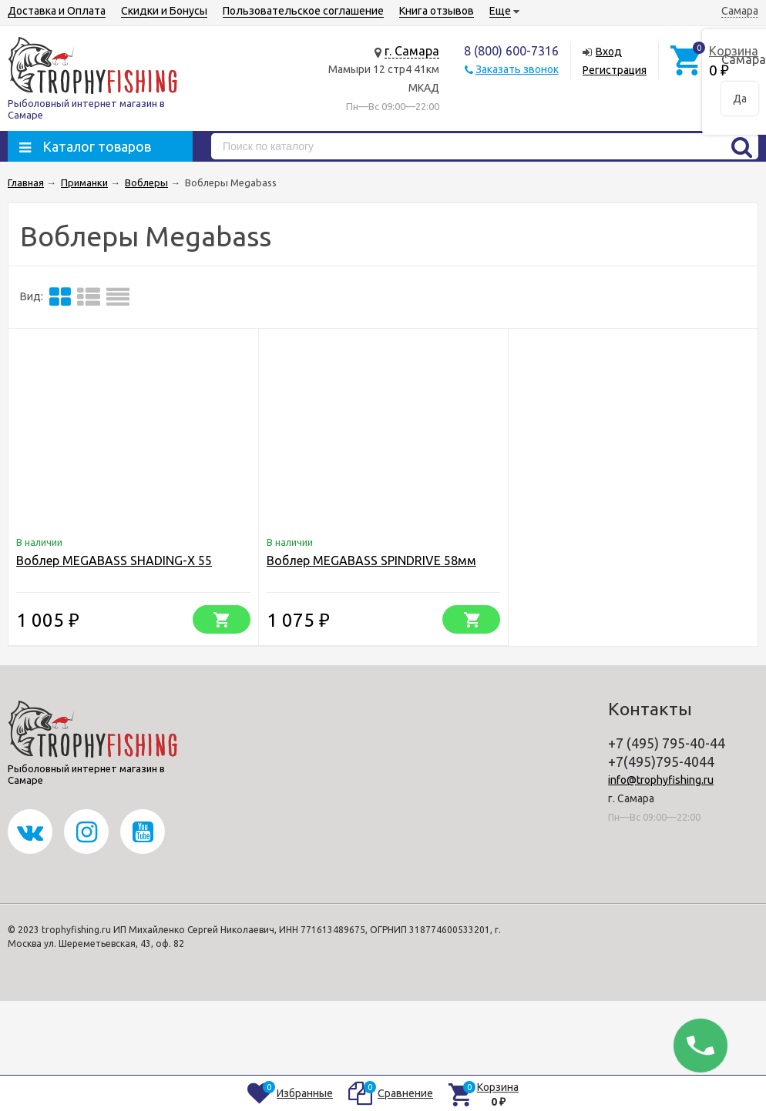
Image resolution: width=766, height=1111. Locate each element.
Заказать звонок (517, 69)
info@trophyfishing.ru (661, 780)
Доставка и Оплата (57, 11)
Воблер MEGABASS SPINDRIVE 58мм (371, 560)
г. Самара (412, 51)
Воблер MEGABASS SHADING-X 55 (114, 560)
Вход (609, 51)
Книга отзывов (436, 11)
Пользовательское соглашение (303, 11)
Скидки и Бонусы (164, 11)
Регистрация (615, 70)
